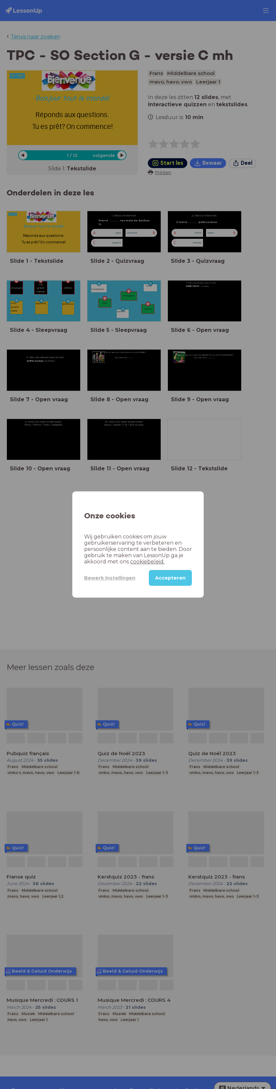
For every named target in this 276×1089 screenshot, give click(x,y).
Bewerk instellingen (109, 578)
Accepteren (170, 578)
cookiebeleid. (147, 561)
